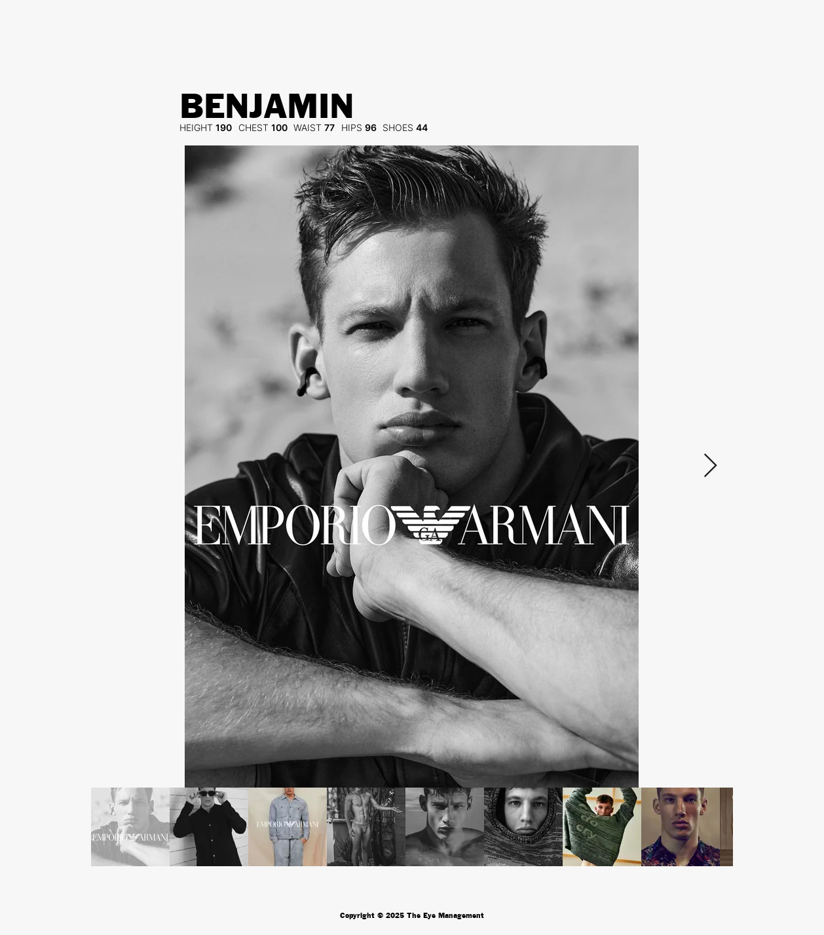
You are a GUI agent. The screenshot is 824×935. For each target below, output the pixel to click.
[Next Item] (710, 466)
